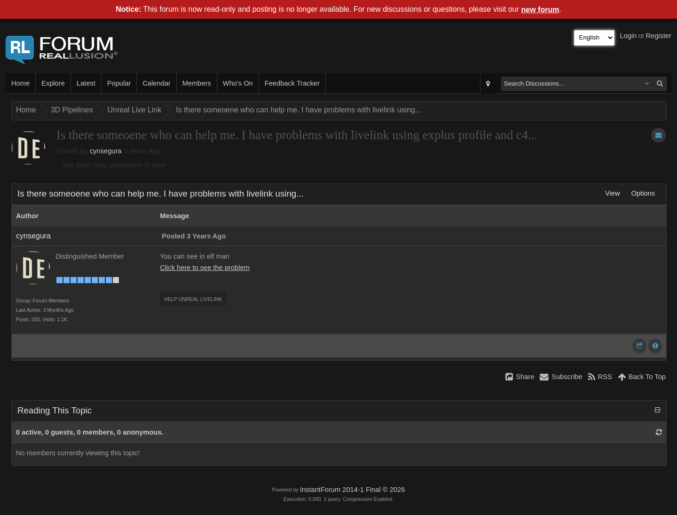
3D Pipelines (72, 110)
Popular (119, 83)
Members (197, 83)
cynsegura (106, 151)
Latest (86, 83)
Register (658, 36)
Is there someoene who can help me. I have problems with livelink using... (298, 110)
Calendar (156, 83)
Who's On (238, 83)
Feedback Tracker (292, 83)
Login (628, 36)
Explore (53, 83)
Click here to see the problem (205, 267)
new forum (540, 10)
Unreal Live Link (135, 110)
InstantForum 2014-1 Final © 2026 (352, 489)
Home (20, 83)
